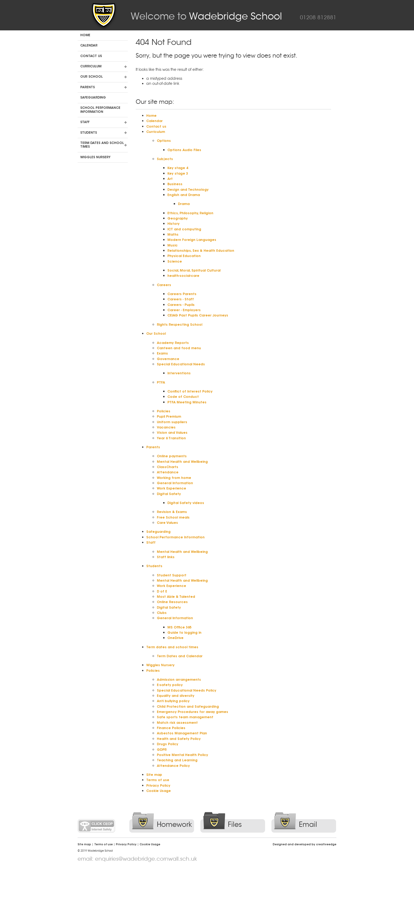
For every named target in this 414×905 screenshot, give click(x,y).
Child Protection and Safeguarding (191, 736)
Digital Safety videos (187, 523)
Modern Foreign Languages (193, 246)
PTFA (161, 396)
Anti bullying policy (175, 731)
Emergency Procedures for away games (196, 742)
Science (175, 269)
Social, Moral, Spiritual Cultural (197, 279)
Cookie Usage (159, 826)
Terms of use (158, 814)
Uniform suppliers (174, 437)
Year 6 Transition (173, 454)
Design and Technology (190, 193)
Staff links (166, 579)
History (174, 229)
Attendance (168, 490)
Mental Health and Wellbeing (184, 479)
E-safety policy (171, 714)
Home (85, 35)
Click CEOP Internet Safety (96, 861)
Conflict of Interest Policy (192, 405)
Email (308, 859)
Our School (91, 76)
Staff (85, 122)
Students (88, 132)
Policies (164, 426)
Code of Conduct (184, 411)
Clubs (162, 638)
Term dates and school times (102, 145)
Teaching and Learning (179, 793)
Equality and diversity (178, 725)
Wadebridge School (206, 16)
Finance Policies (172, 759)
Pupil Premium (171, 432)
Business (175, 188)
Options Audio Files (185, 152)
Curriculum (90, 66)
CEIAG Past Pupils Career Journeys (201, 326)
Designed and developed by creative (304, 880)
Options (164, 142)
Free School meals (174, 538)
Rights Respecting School (181, 335)
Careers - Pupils (182, 314)
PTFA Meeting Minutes (188, 416)
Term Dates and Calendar (182, 683)
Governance (169, 371)
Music (173, 252)
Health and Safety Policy (181, 771)
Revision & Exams (173, 532)
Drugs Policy (169, 776)
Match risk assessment (179, 753)
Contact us (91, 56)
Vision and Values (174, 449)
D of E (162, 615)
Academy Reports (174, 354)
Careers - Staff (181, 309)
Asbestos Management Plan (184, 765)
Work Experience (173, 508)
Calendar (88, 45)
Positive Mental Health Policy (185, 788)
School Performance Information (100, 109)
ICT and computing (186, 235)
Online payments (173, 473)
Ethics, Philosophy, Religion (193, 218)
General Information (177, 502)
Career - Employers (185, 320)
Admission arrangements (181, 708)
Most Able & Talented (177, 621)
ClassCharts (169, 485)
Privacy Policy (160, 820)
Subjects (165, 161)
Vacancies (167, 443)
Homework (174, 859)
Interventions (180, 386)
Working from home (176, 496)
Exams (163, 365)
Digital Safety (170, 513)
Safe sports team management (187, 748)
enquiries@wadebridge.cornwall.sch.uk (146, 894)
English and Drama (185, 199)
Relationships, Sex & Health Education (203, 258)
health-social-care (185, 284)
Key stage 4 (178, 170)
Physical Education (186, 263)
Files (235, 859)
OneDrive (176, 664)
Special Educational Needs (183, 377)
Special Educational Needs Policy (189, 719)
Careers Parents (183, 303)
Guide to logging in (186, 659)
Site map (154, 808)
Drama (184, 209)
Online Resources (173, 627)
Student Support (173, 598)
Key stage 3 (178, 176)
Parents (87, 87)
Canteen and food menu (181, 360)
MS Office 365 (180, 653)
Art (170, 182)
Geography (178, 224)
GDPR (162, 782)
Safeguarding (93, 97)
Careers (164, 294)
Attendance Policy (175, 799)
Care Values (168, 543)
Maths (173, 241)
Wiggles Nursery (95, 157)
